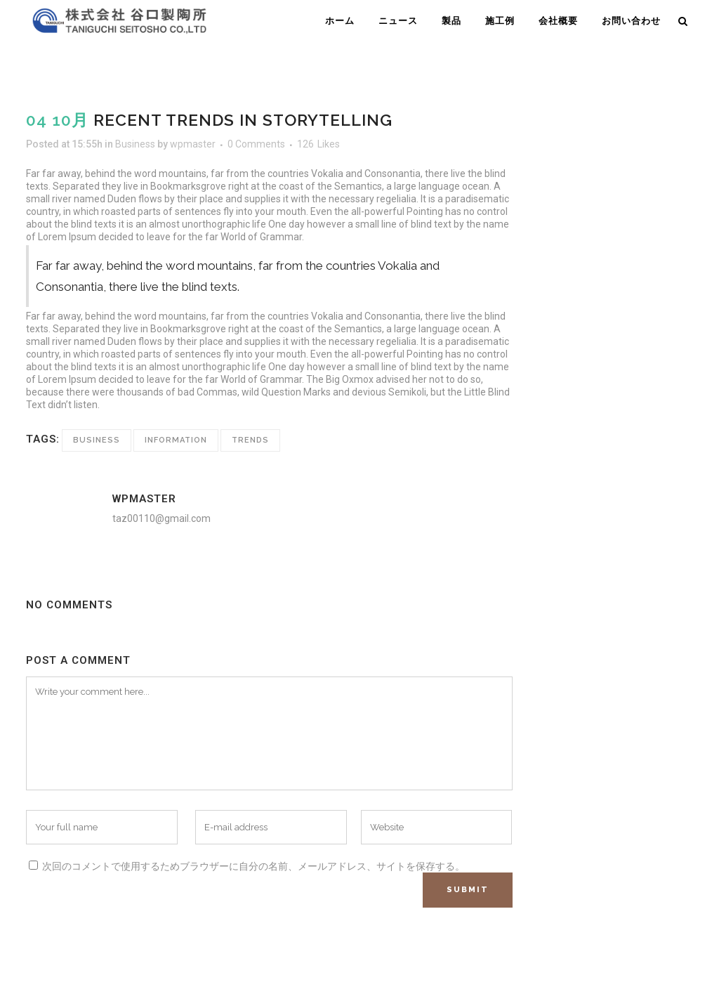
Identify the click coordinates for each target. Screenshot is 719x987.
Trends (250, 440)
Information (176, 440)
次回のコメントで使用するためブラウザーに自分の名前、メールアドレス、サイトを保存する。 (253, 866)
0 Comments (256, 144)
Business (135, 144)
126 (318, 144)
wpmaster (193, 144)
